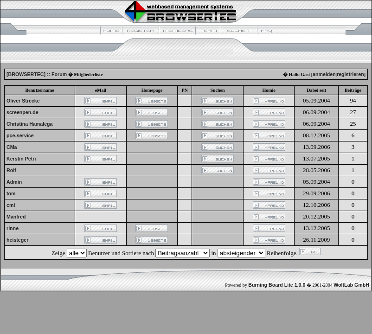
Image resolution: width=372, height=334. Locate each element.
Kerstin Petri (21, 158)
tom (11, 193)
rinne (12, 228)
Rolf (11, 170)
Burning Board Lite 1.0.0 (276, 285)
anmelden (324, 74)
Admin (14, 182)
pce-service (20, 135)
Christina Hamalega (29, 124)
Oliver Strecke (23, 100)
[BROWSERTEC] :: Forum (36, 74)
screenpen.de (22, 112)
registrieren (350, 74)
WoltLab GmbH (351, 285)
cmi (10, 205)
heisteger (17, 240)
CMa (11, 147)
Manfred (16, 216)
